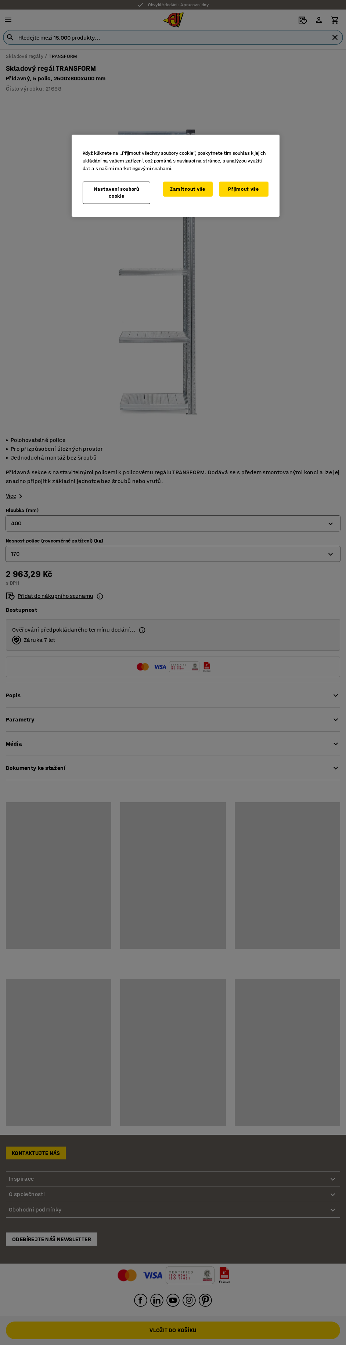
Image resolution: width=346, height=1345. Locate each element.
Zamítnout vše (187, 189)
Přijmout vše (243, 189)
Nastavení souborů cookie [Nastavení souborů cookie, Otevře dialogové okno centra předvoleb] (116, 193)
